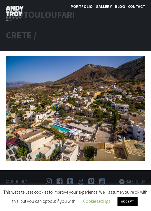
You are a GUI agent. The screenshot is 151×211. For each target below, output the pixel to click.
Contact (136, 6)
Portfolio (82, 6)
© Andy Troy (16, 181)
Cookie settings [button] (96, 201)
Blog (120, 6)
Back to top (135, 181)
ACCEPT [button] (127, 201)
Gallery (104, 6)
